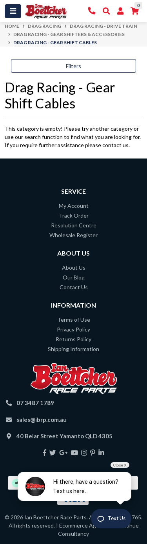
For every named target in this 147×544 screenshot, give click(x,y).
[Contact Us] (92, 11)
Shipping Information (73, 349)
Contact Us (74, 287)
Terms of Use (73, 319)
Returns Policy (73, 339)
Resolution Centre (73, 225)
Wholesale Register (73, 235)
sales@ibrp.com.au (41, 419)
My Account (74, 205)
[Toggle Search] (106, 11)
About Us (73, 267)
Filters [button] (73, 66)
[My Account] (120, 11)
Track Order (74, 215)
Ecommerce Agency (83, 525)
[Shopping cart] (134, 11)
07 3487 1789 (35, 402)
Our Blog (74, 277)
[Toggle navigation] (13, 11)
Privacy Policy (73, 329)
